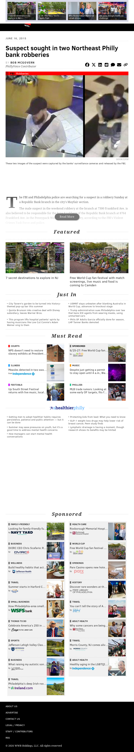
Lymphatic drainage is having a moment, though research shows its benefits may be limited (96, 428)
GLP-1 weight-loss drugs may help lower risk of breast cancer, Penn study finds (95, 422)
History (77, 582)
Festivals (16, 384)
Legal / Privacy (15, 725)
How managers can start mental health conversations (29, 435)
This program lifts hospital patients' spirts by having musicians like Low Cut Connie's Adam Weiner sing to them (33, 322)
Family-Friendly (20, 524)
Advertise (12, 712)
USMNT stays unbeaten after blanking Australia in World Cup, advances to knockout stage (97, 305)
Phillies (77, 384)
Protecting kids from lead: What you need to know (97, 416)
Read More (67, 216)
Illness (15, 365)
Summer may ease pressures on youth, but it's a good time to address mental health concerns (35, 428)
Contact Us (13, 718)
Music (76, 365)
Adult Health (80, 621)
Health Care (79, 524)
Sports (15, 640)
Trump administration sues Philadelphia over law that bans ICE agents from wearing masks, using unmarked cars (96, 312)
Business (16, 543)
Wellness (16, 563)
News (26, 26)
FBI (12, 73)
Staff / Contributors (19, 731)
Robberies (22, 73)
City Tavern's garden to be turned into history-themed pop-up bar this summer (34, 305)
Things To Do (18, 621)
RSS (8, 737)
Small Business (20, 601)
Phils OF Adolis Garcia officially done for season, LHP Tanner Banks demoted (96, 321)
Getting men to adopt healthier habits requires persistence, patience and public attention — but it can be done (35, 419)
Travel (15, 582)
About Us (11, 706)
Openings (78, 563)
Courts (15, 346)
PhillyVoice (8, 27)
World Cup (78, 543)
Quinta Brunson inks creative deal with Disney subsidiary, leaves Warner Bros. (33, 311)
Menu (128, 27)
